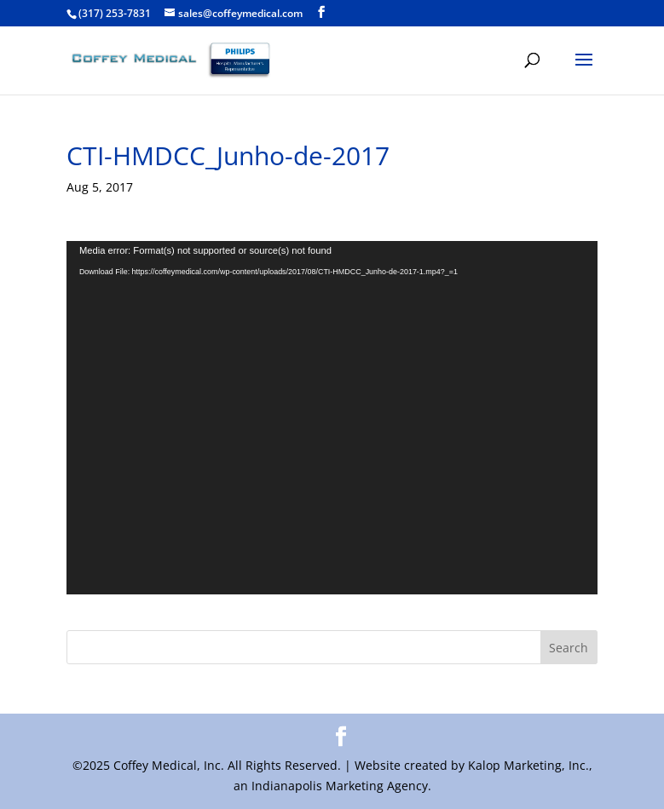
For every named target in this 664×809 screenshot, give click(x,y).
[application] (332, 417)
